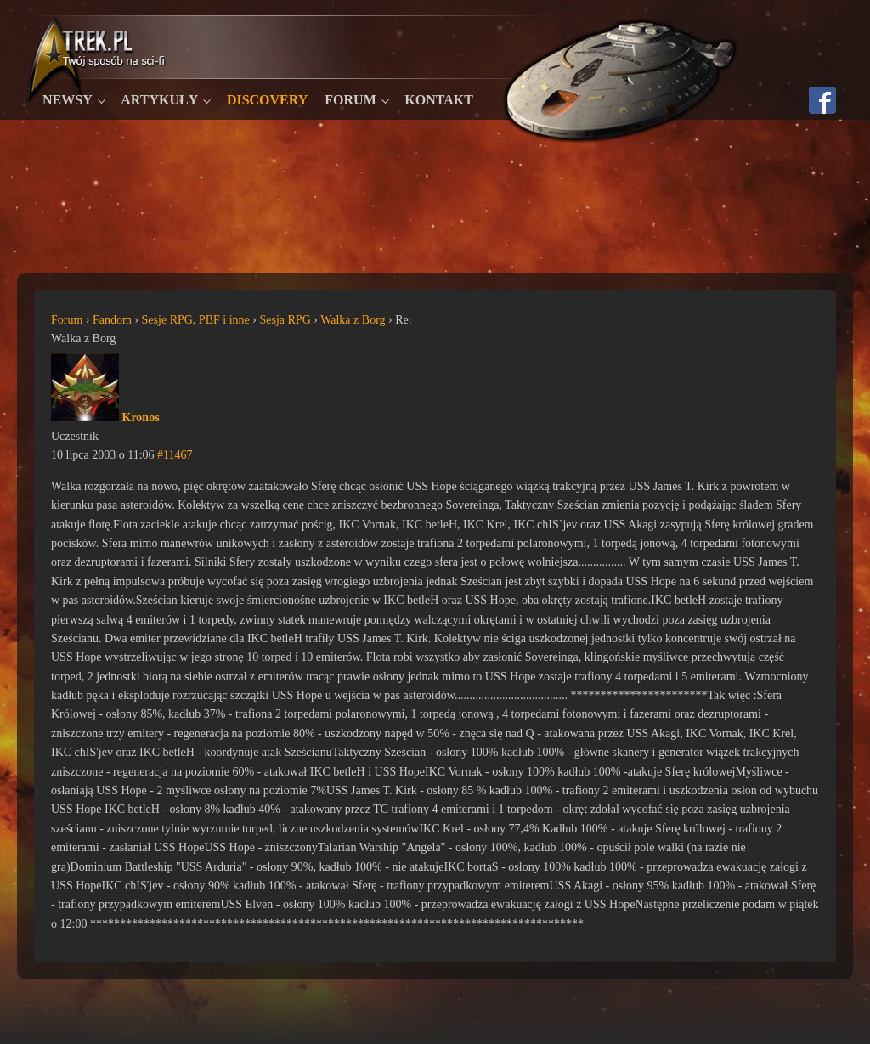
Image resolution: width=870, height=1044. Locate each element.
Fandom (112, 319)
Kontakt (438, 100)
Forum (350, 100)
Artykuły (159, 100)
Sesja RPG (284, 319)
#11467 (174, 455)
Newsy (67, 100)
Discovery (267, 100)
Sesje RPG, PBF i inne (196, 319)
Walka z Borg (352, 319)
